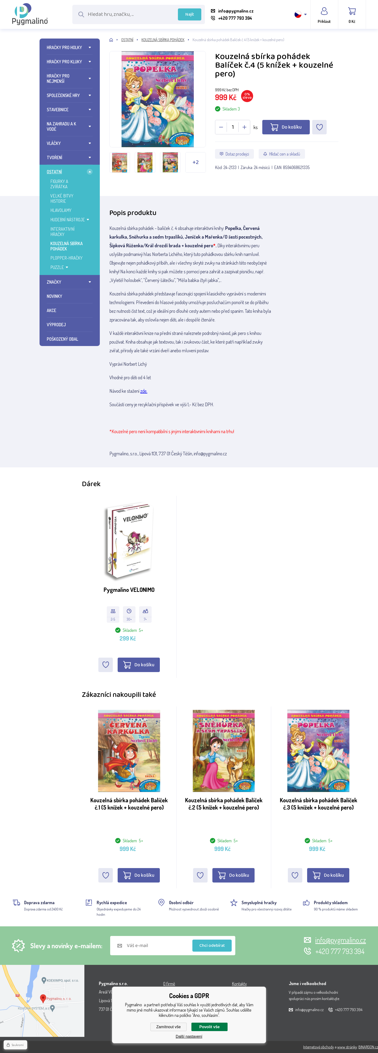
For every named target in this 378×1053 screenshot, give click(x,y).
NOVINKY (54, 296)
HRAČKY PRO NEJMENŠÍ (58, 78)
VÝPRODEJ (56, 324)
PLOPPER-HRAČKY (66, 258)
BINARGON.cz (368, 1047)
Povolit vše (209, 1027)
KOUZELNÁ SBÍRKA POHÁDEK (66, 246)
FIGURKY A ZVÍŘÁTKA (59, 184)
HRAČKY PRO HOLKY (64, 47)
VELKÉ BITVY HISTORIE (61, 198)
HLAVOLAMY (60, 210)
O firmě (169, 983)
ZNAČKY (54, 282)
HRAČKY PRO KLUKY (64, 61)
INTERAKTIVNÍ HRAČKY (62, 231)
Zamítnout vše (168, 1027)
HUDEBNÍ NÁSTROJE (67, 219)
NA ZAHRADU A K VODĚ (61, 126)
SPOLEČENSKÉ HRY (63, 95)
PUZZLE (57, 267)
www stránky (347, 1047)
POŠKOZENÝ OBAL (62, 339)
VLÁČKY (54, 143)
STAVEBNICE (57, 109)
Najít (189, 14)
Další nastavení (189, 1036)
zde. (143, 391)
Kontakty (239, 983)
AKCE (51, 310)
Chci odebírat (212, 945)
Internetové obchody (318, 1047)
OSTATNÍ (54, 171)
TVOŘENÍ (54, 157)
